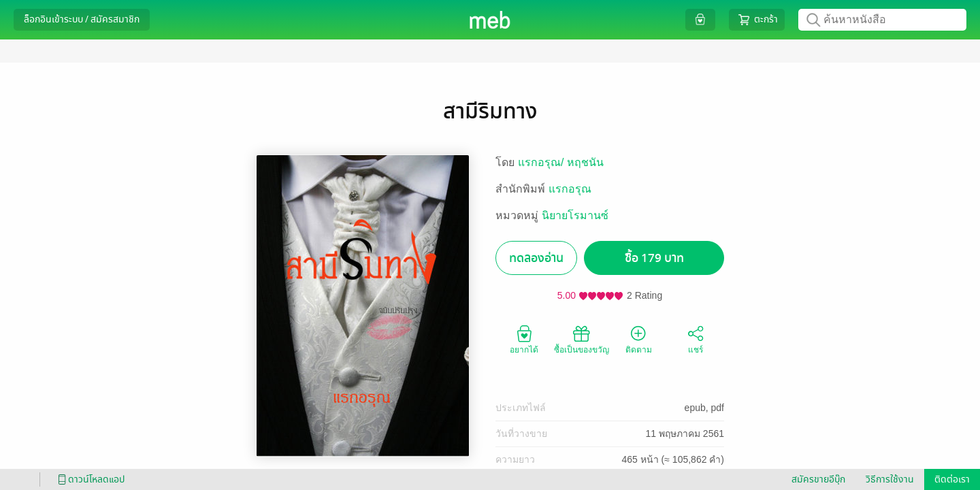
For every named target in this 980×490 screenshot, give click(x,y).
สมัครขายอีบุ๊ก (818, 479)
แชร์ (695, 339)
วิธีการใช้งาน (890, 479)
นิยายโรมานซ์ (575, 215)
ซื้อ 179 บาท (654, 258)
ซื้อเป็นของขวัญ (581, 339)
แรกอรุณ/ (542, 162)
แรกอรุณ (570, 189)
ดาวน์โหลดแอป (89, 479)
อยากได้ (524, 339)
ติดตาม (638, 339)
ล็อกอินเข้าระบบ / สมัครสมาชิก (82, 19)
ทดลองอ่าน (536, 258)
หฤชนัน (585, 162)
